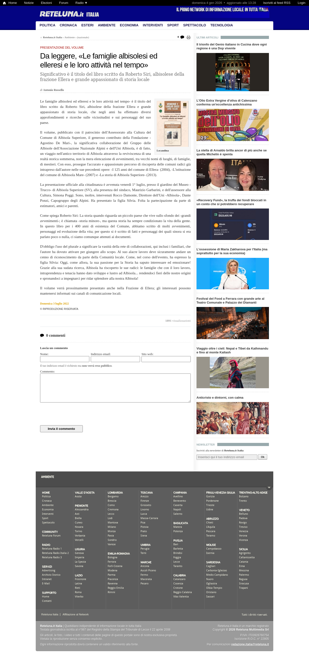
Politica (47, 25)
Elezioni (46, 3)
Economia (129, 25)
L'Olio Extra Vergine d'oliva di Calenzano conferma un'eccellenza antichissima (227, 102)
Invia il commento (61, 429)
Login (301, 3)
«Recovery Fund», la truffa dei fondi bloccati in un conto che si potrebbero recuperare (231, 202)
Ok (263, 456)
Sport (173, 25)
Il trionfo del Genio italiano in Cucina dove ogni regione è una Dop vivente (232, 46)
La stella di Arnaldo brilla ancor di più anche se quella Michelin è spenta (232, 152)
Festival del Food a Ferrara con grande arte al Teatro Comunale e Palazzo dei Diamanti (230, 300)
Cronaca (68, 25)
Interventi (153, 25)
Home (12, 3)
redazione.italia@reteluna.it (250, 644)
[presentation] (76, 413)
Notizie (29, 3)
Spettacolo (194, 25)
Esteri (87, 25)
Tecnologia (221, 25)
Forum (63, 3)
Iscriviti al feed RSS (276, 3)
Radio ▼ (82, 3)
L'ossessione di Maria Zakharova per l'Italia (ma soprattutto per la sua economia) (232, 251)
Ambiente (106, 25)
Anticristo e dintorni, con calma (220, 397)
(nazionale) (83, 37)
